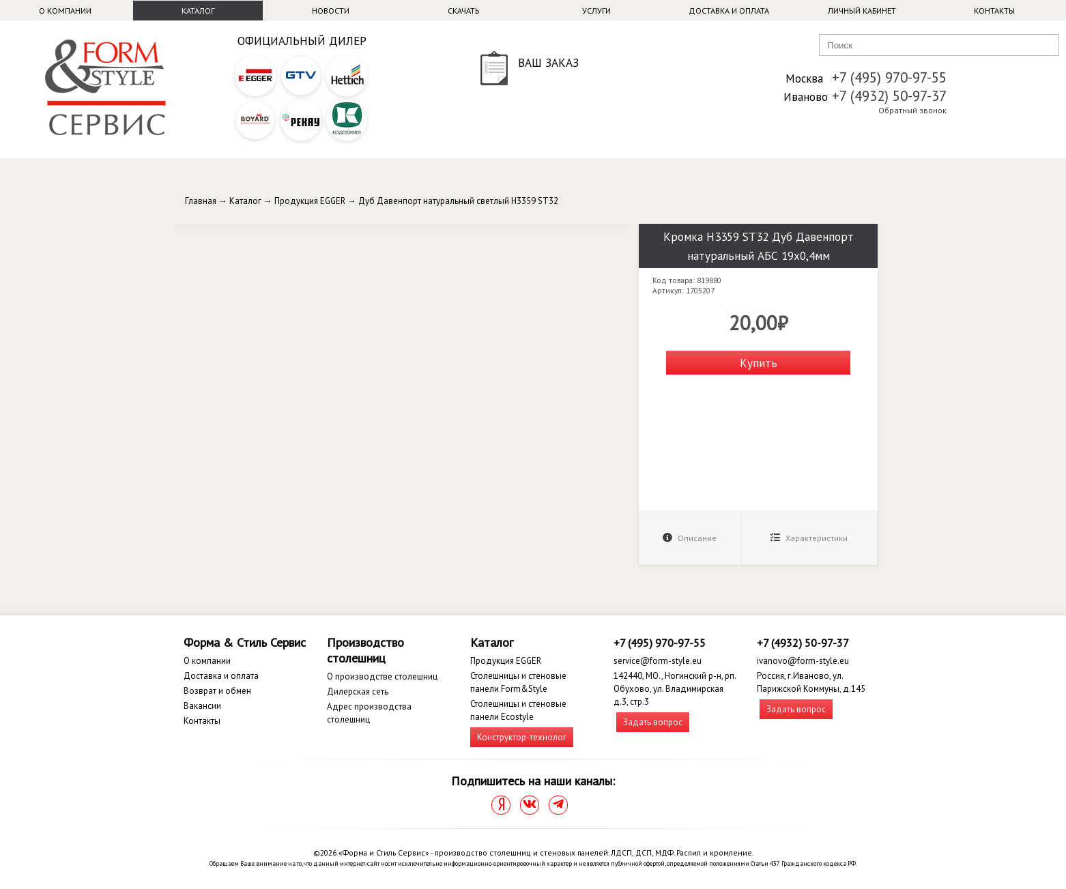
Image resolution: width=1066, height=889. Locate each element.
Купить (758, 362)
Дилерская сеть (357, 691)
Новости (330, 10)
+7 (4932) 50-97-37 (889, 96)
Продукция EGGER (309, 201)
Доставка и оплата (729, 10)
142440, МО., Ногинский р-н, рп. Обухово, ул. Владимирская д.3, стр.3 (675, 689)
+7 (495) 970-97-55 (889, 77)
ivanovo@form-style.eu (803, 661)
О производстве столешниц (382, 676)
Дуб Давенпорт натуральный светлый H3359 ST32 (458, 201)
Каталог (198, 10)
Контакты (994, 10)
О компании (65, 10)
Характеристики (809, 538)
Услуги (596, 10)
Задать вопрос (652, 722)
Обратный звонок (912, 110)
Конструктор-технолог (521, 737)
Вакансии (202, 706)
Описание (690, 538)
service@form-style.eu (658, 661)
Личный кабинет (862, 10)
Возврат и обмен (217, 691)
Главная (200, 201)
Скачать (463, 10)
